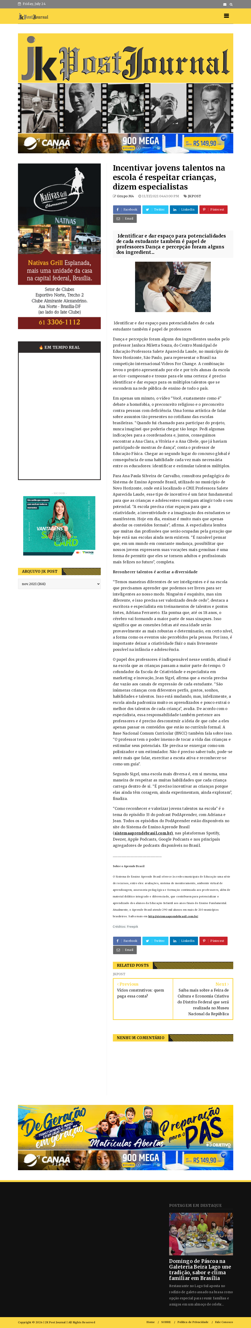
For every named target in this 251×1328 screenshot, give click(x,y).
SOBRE (166, 1322)
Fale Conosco (224, 1322)
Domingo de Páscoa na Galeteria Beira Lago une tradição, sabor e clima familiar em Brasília (200, 1269)
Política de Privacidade (193, 1322)
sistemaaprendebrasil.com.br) (143, 833)
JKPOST (194, 196)
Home (150, 1322)
